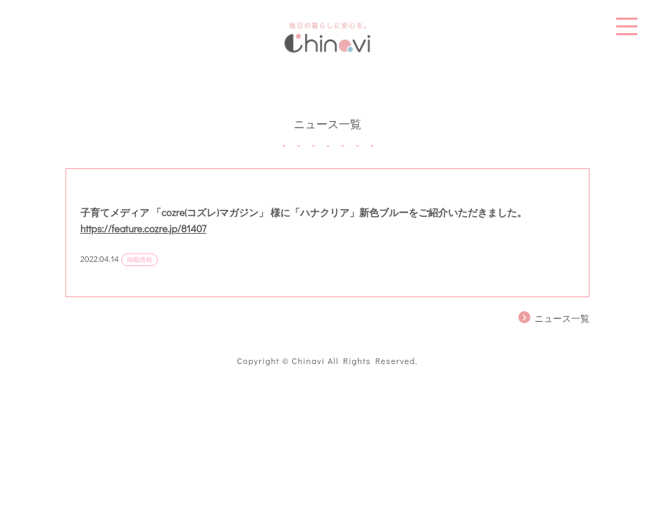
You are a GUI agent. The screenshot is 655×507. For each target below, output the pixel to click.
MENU (626, 26)
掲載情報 (139, 259)
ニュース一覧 (562, 318)
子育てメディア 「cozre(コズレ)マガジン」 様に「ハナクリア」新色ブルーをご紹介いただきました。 (303, 212)
